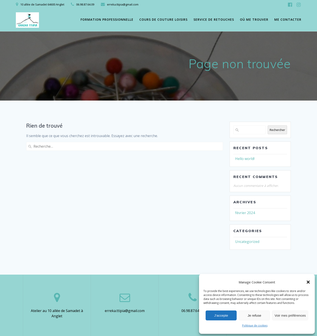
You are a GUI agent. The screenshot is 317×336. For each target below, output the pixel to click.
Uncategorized (247, 241)
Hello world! (244, 158)
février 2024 (245, 212)
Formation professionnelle (107, 19)
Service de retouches (214, 19)
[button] (308, 282)
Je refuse (254, 315)
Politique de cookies (254, 325)
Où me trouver (254, 19)
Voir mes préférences (290, 315)
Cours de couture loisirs (163, 19)
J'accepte (221, 315)
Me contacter (287, 19)
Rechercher (277, 130)
